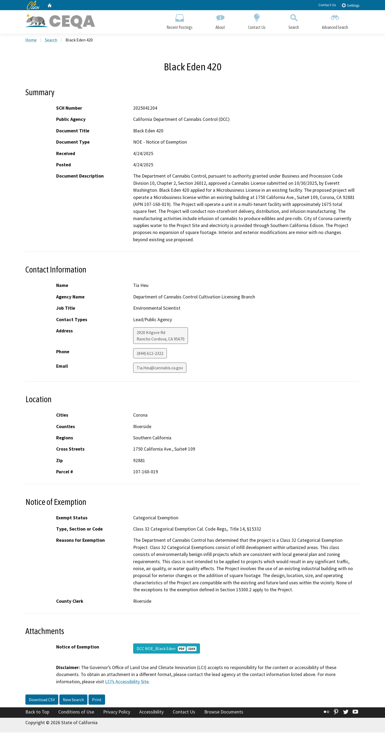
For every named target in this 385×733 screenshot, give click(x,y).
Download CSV (42, 700)
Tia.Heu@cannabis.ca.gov (160, 368)
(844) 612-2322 (150, 353)
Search (293, 20)
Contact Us (327, 4)
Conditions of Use (76, 712)
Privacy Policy (116, 712)
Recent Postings (179, 20)
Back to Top (37, 712)
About (220, 20)
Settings (350, 5)
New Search (73, 700)
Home (31, 40)
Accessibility (151, 712)
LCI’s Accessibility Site (127, 682)
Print (97, 700)
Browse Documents (223, 712)
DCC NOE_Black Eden (167, 649)
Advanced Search (335, 20)
